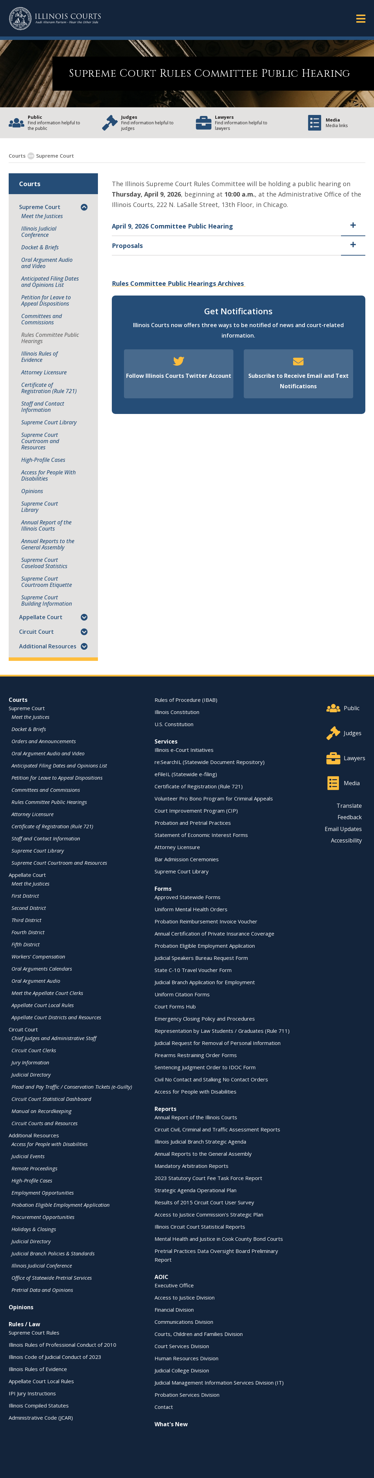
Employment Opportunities (42, 1192)
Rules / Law (24, 1324)
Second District (28, 907)
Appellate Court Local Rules (42, 1004)
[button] (84, 206)
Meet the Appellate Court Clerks (47, 992)
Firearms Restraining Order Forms (196, 1054)
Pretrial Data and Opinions (42, 1289)
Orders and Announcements (43, 740)
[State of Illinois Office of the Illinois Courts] (55, 18)
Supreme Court (51, 155)
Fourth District (27, 931)
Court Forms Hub (175, 1006)
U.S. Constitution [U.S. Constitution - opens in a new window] (174, 723)
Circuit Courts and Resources (44, 1122)
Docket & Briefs (40, 247)
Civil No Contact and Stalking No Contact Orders (211, 1079)
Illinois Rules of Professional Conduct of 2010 (62, 1344)
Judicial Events (27, 1155)
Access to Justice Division (185, 1297)
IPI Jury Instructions (32, 1392)
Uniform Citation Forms (182, 993)
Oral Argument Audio (35, 980)
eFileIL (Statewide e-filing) (186, 773)
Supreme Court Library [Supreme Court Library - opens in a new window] (49, 422)
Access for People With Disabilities (48, 475)
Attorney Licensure (44, 372)
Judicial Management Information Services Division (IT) (219, 1382)
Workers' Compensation (38, 956)
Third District (26, 919)
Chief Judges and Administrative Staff (53, 1037)
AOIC (161, 1276)
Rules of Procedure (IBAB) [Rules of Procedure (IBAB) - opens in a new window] (186, 699)
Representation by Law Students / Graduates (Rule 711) (222, 1030)
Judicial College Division (182, 1370)
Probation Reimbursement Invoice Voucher (206, 920)
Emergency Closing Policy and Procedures (205, 1018)
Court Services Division (182, 1345)
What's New (171, 1424)
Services (166, 741)
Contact (164, 1406)
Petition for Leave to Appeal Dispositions (46, 300)
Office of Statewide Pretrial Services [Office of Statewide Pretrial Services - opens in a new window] (51, 1277)
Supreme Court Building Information (46, 600)
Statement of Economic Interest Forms (201, 834)
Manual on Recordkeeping (41, 1110)
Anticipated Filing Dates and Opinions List (50, 281)
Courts (18, 699)
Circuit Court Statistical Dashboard (51, 1098)
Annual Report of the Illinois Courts (46, 525)
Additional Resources (47, 646)
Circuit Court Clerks (33, 1049)
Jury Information (30, 1061)
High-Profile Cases (43, 459)
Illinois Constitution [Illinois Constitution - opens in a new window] (177, 711)
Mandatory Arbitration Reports (191, 1165)
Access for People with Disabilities (49, 1143)
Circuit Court (36, 631)
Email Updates (343, 828)
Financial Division (174, 1309)
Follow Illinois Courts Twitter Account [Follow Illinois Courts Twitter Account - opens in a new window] (178, 375)
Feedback (350, 817)
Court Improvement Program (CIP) (196, 810)
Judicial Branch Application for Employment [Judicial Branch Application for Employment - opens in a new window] (205, 981)
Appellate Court (41, 617)
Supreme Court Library (39, 506)
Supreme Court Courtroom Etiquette (46, 581)
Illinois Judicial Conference (38, 231)
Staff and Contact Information (42, 406)
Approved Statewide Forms (188, 896)
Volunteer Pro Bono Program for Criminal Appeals (214, 798)
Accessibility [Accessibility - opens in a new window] (346, 840)
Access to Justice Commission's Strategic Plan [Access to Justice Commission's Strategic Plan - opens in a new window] (209, 1214)
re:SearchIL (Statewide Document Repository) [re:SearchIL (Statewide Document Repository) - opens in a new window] (210, 761)
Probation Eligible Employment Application (60, 1204)
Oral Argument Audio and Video (47, 262)
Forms (163, 888)
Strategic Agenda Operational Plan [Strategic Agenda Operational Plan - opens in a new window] (195, 1189)
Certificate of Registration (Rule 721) (49, 387)
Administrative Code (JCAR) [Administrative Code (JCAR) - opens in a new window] (41, 1417)
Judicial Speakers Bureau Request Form (201, 957)
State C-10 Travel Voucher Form (193, 969)
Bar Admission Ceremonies (187, 858)
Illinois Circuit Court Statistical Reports (200, 1226)
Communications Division (184, 1321)
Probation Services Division (187, 1394)
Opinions (32, 491)
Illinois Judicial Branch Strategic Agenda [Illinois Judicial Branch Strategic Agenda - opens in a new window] (200, 1141)
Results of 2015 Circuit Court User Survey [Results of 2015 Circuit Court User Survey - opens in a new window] (204, 1201)
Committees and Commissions (41, 319)
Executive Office (174, 1284)
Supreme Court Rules (34, 1332)
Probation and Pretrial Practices (193, 822)
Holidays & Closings (33, 1228)
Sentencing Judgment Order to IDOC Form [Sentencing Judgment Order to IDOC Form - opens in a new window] (205, 1066)
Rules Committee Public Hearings (50, 337)
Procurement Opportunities (42, 1216)
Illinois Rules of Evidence (39, 356)
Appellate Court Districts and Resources (56, 1016)
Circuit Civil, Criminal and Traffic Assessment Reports (217, 1129)
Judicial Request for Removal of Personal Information (218, 1042)
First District (25, 895)
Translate (349, 805)
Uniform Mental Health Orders (191, 908)
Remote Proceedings (34, 1167)
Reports (165, 1108)
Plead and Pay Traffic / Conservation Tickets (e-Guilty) (71, 1086)
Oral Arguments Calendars (41, 968)
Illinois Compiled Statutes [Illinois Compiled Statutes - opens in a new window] (39, 1405)
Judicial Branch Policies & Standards (52, 1252)
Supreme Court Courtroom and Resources (40, 440)
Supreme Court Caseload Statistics (44, 562)
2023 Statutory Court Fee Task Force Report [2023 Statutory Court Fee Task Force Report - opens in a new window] (208, 1177)
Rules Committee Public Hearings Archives (179, 283)
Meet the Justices (42, 216)
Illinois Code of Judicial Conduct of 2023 (55, 1356)
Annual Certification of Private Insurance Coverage (214, 933)
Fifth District (25, 943)
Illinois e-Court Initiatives (184, 749)
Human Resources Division (186, 1357)
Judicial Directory (31, 1074)
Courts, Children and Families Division (199, 1333)
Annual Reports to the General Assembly (47, 544)
